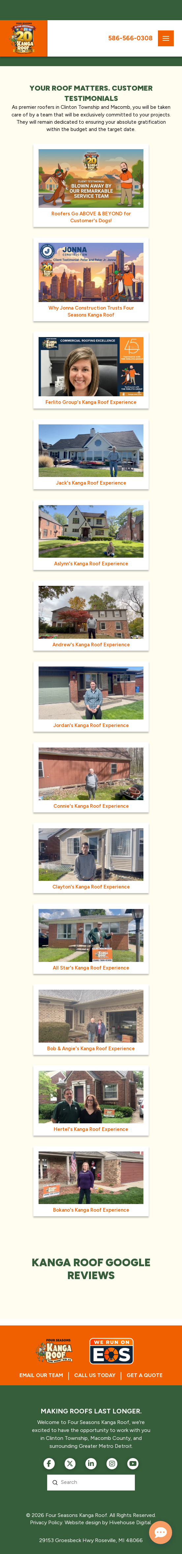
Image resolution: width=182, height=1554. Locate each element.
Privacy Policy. (46, 1522)
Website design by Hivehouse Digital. (108, 1522)
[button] (166, 38)
